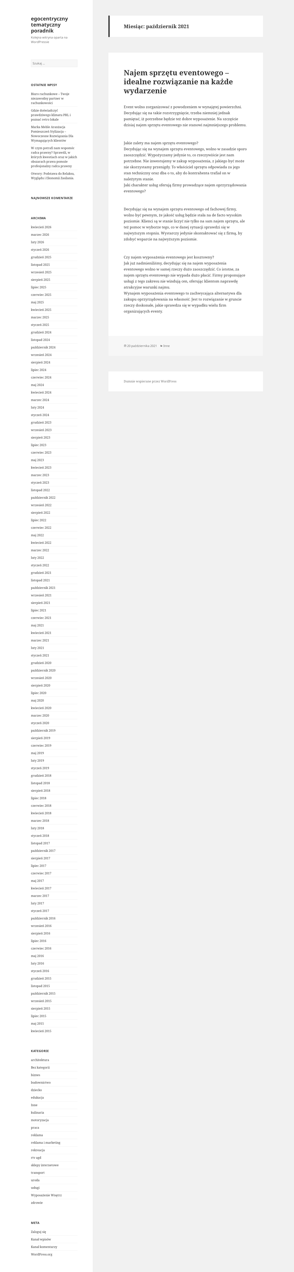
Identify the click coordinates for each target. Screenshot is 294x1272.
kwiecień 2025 (41, 310)
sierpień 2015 (40, 1008)
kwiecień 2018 (41, 813)
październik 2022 (43, 498)
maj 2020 (37, 700)
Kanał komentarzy (44, 1247)
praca (35, 1127)
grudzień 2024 (41, 332)
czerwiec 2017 (41, 873)
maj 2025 (37, 302)
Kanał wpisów (41, 1239)
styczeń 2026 (40, 250)
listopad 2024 (40, 340)
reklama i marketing (45, 1143)
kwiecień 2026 (41, 227)
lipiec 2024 (38, 370)
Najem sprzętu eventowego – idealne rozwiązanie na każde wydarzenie (178, 81)
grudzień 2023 (41, 422)
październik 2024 (43, 347)
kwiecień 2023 (41, 467)
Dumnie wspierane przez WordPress (150, 381)
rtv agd (36, 1158)
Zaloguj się (38, 1232)
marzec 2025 (40, 317)
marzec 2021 (40, 640)
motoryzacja (40, 1120)
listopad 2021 (40, 580)
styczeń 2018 (40, 836)
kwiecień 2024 (41, 392)
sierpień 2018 (40, 791)
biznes (35, 1075)
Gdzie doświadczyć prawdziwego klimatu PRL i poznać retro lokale (51, 115)
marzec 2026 (40, 235)
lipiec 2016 (38, 941)
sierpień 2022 (40, 513)
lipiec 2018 (38, 798)
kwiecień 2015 (41, 1031)
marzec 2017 (40, 896)
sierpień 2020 (40, 685)
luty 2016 (37, 963)
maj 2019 (37, 753)
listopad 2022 (40, 490)
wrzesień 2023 (41, 430)
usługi (35, 1188)
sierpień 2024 (40, 362)
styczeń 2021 (40, 655)
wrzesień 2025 (41, 272)
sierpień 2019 (40, 738)
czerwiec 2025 (41, 295)
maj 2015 (37, 1023)
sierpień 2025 (40, 280)
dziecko (36, 1090)
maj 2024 (37, 385)
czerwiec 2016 (41, 948)
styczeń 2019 (40, 768)
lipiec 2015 (38, 1016)
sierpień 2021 (40, 603)
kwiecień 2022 (41, 543)
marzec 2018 (40, 821)
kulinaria (37, 1112)
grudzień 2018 (41, 775)
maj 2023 (37, 460)
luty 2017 (37, 903)
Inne (34, 1105)
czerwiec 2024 (41, 377)
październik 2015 (43, 993)
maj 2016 (37, 956)
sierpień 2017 (40, 858)
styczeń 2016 (40, 971)
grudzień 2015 (41, 978)
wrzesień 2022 (41, 505)
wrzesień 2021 (41, 595)
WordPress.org (41, 1254)
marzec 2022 (40, 550)
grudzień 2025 (41, 257)
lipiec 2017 (38, 866)
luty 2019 (37, 760)
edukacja (37, 1097)
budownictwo (41, 1082)
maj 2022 (37, 535)
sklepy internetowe (45, 1165)
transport (38, 1173)
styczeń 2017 (40, 911)
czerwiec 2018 (41, 806)
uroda (35, 1180)
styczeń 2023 (40, 482)
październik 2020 (43, 670)
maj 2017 (37, 881)
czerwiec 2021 (41, 618)
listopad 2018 (40, 783)
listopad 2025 (40, 265)
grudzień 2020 (41, 663)
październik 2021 (43, 588)
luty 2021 (37, 648)
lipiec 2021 (38, 610)
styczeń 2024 (40, 415)
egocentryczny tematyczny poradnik (49, 24)
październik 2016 (43, 918)
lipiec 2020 (38, 693)
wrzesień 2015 (41, 1001)
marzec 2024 (40, 400)
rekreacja (38, 1150)
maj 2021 (37, 625)
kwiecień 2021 (41, 633)
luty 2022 (37, 558)
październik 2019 (43, 730)
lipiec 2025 (38, 287)
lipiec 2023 (38, 445)
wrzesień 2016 (41, 926)
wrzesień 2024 (41, 355)
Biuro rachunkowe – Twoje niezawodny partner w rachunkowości (50, 98)
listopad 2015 (40, 986)
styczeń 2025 (40, 325)
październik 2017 (43, 851)
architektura (40, 1060)
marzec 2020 (40, 715)
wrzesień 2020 (41, 678)
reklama (37, 1135)
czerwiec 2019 (41, 745)
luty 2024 (37, 407)
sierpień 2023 (40, 437)
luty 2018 (37, 828)
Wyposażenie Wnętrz (46, 1195)
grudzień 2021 (41, 573)
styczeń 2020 (40, 723)
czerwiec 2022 (41, 528)
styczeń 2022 (40, 565)
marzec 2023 (40, 475)
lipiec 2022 (38, 520)
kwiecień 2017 (41, 888)
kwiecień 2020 (41, 708)
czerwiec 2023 (41, 452)
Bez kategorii (40, 1067)
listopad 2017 (40, 843)
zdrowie (37, 1203)
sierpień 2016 (40, 933)
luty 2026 (37, 242)
